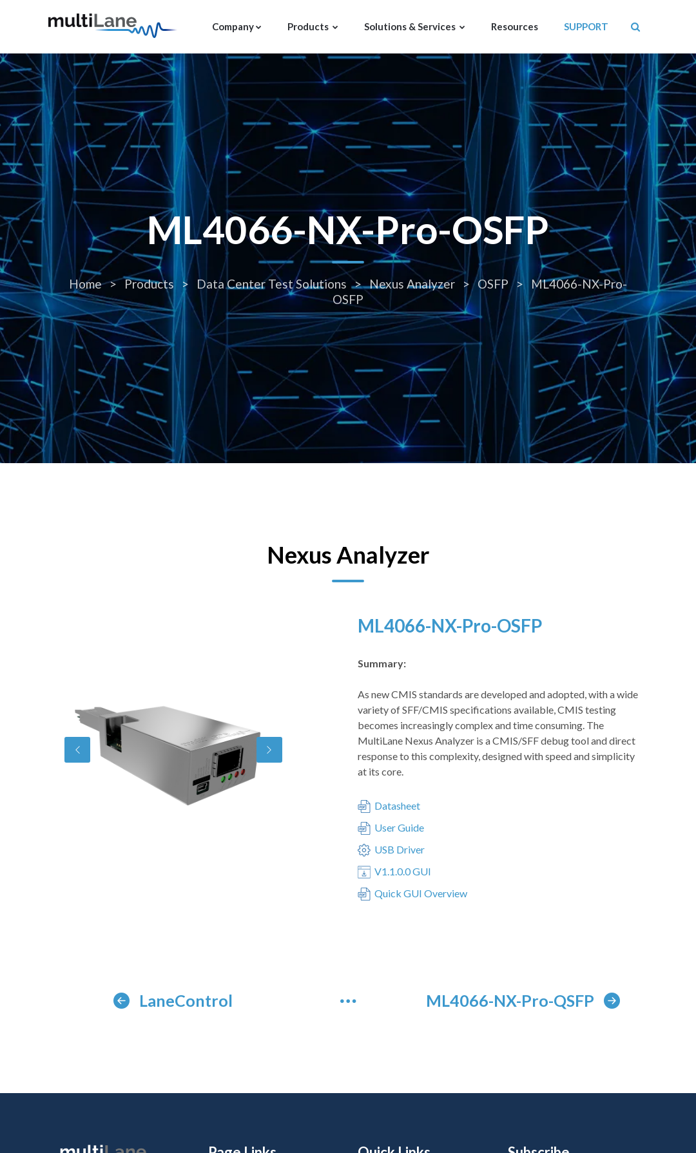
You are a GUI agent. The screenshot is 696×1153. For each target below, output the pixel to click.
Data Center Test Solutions (273, 283)
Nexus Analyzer (413, 283)
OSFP (494, 283)
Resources (514, 26)
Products (312, 26)
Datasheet (389, 806)
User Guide (391, 828)
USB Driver (391, 850)
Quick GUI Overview (412, 894)
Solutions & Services (414, 26)
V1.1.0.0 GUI (394, 872)
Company (237, 26)
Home (86, 283)
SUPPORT (586, 26)
